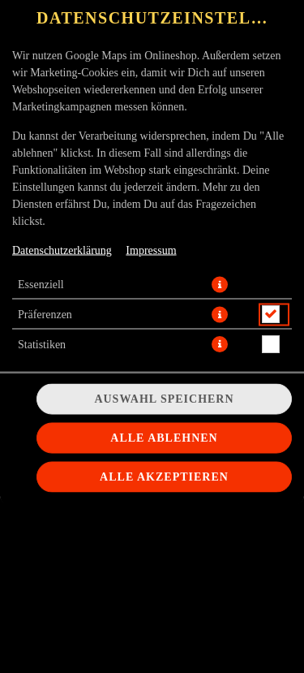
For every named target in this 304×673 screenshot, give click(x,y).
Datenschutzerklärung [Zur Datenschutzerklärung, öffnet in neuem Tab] (62, 250)
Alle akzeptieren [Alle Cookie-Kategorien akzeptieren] (164, 477)
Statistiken (42, 344)
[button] (220, 284)
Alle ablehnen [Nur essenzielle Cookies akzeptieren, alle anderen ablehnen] (163, 438)
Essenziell (41, 284)
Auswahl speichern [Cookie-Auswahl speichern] (163, 399)
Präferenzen (45, 314)
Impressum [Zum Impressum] (151, 250)
